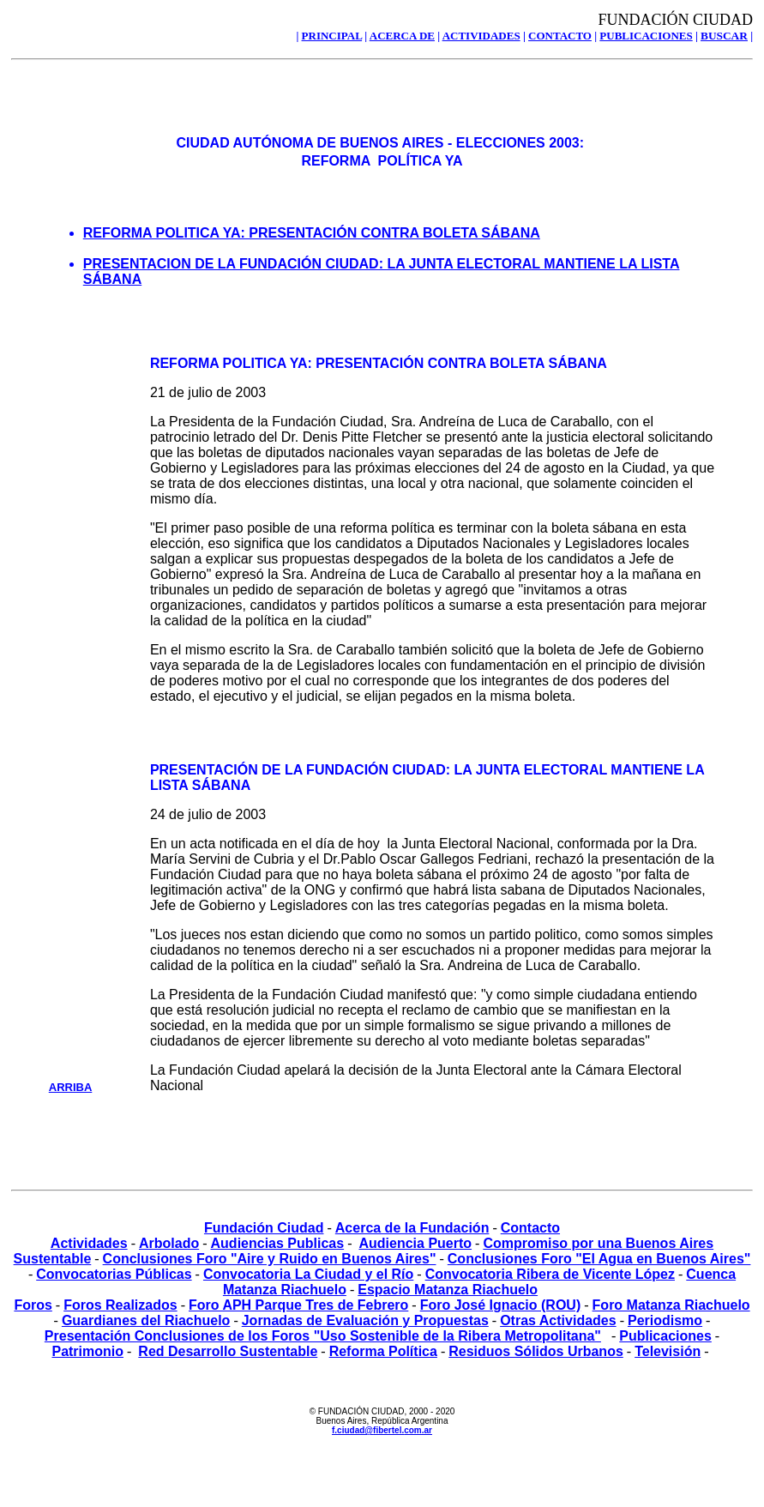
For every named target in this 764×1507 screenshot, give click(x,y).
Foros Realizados (120, 1305)
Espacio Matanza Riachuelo (448, 1289)
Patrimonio (87, 1351)
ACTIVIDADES (481, 35)
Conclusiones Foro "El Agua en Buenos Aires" (599, 1258)
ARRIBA (71, 1087)
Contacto (530, 1228)
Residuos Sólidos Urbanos (535, 1351)
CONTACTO (560, 35)
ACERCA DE (402, 35)
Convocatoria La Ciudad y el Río (308, 1274)
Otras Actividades (558, 1320)
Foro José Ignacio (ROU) (500, 1305)
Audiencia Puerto (415, 1243)
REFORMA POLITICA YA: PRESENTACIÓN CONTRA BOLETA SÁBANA (311, 233)
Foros (32, 1305)
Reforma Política (383, 1351)
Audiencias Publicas (278, 1243)
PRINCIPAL (332, 35)
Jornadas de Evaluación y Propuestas (365, 1320)
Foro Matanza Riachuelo (671, 1305)
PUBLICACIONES (645, 35)
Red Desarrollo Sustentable (227, 1351)
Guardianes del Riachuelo (146, 1320)
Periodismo (665, 1320)
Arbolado (169, 1243)
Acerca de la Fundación (412, 1228)
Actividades (89, 1243)
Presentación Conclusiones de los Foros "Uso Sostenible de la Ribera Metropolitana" (323, 1336)
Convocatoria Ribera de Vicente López (550, 1274)
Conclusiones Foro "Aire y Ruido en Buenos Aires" (269, 1258)
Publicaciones (665, 1336)
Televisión (668, 1351)
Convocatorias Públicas (113, 1274)
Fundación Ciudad (264, 1228)
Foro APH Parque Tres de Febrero (298, 1305)
